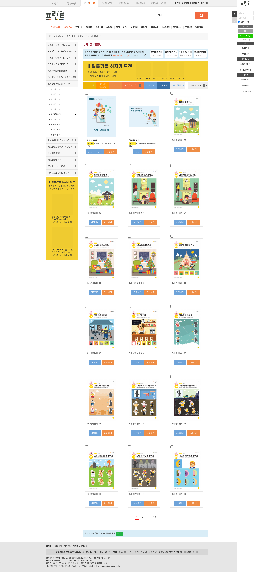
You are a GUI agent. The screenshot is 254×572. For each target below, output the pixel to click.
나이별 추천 (67, 27)
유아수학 (57, 36)
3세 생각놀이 (55, 94)
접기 (234, 20)
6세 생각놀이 (55, 124)
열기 (234, 14)
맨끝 (154, 517)
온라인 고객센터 (176, 552)
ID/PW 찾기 (246, 40)
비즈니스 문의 (133, 552)
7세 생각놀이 (55, 134)
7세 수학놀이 (55, 129)
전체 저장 (163, 85)
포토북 (163, 3)
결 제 (119, 533)
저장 (99, 152)
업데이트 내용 (139, 55)
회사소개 (58, 546)
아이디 (241, 13)
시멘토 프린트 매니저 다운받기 (98, 55)
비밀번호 (242, 18)
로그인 (177, 3)
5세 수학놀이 (55, 109)
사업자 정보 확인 (73, 563)
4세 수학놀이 (55, 99)
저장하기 (180, 149)
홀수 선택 (102, 84)
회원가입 (185, 3)
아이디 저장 (244, 22)
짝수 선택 (102, 87)
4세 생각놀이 (55, 104)
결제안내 (204, 3)
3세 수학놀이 (55, 89)
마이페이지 (194, 3)
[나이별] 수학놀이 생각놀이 (76, 36)
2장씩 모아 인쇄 (133, 85)
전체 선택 (90, 85)
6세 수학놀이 (55, 119)
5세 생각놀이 (55, 114)
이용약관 (67, 546)
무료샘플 (188, 27)
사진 (90, 152)
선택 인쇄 (116, 85)
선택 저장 (150, 85)
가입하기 (245, 31)
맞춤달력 (154, 3)
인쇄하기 (111, 152)
